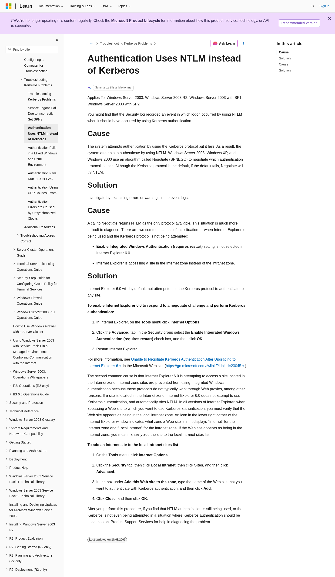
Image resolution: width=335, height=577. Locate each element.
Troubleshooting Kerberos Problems (126, 43)
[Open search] (313, 6)
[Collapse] (57, 40)
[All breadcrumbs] (91, 43)
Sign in (324, 6)
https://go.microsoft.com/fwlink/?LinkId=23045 (203, 366)
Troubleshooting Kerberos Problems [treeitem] (42, 84)
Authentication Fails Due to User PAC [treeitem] (42, 163)
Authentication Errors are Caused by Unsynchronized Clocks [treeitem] (42, 197)
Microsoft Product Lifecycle (135, 21)
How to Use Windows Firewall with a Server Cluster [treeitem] (34, 316)
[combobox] (32, 49)
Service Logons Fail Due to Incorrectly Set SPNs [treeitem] (42, 100)
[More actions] (243, 43)
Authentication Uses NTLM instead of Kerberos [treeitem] (43, 120)
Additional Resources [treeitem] (39, 214)
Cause (284, 52)
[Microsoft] (9, 6)
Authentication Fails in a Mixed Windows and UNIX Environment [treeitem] (42, 143)
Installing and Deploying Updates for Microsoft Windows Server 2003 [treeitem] (33, 497)
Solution (285, 58)
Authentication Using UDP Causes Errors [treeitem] (43, 177)
